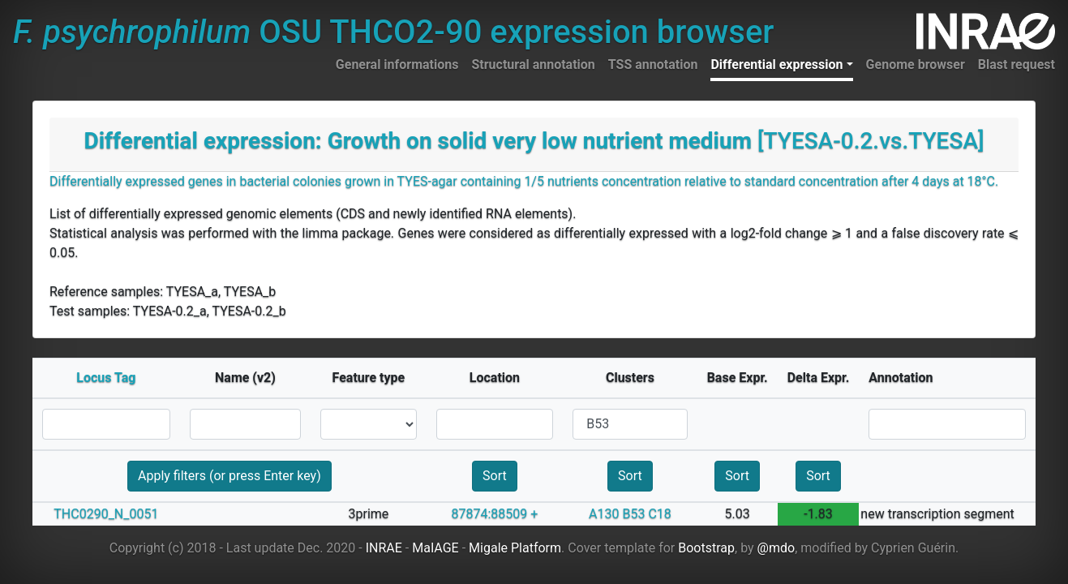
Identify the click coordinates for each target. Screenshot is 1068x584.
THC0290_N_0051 (106, 514)
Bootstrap (706, 548)
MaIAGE (435, 548)
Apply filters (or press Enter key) (229, 475)
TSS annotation (653, 64)
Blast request (1016, 64)
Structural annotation (532, 64)
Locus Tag (105, 377)
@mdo (776, 548)
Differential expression (776, 64)
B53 (633, 514)
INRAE (384, 548)
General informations (397, 64)
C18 (659, 514)
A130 (604, 514)
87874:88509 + (495, 514)
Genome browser (915, 64)
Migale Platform (515, 548)
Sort (495, 475)
